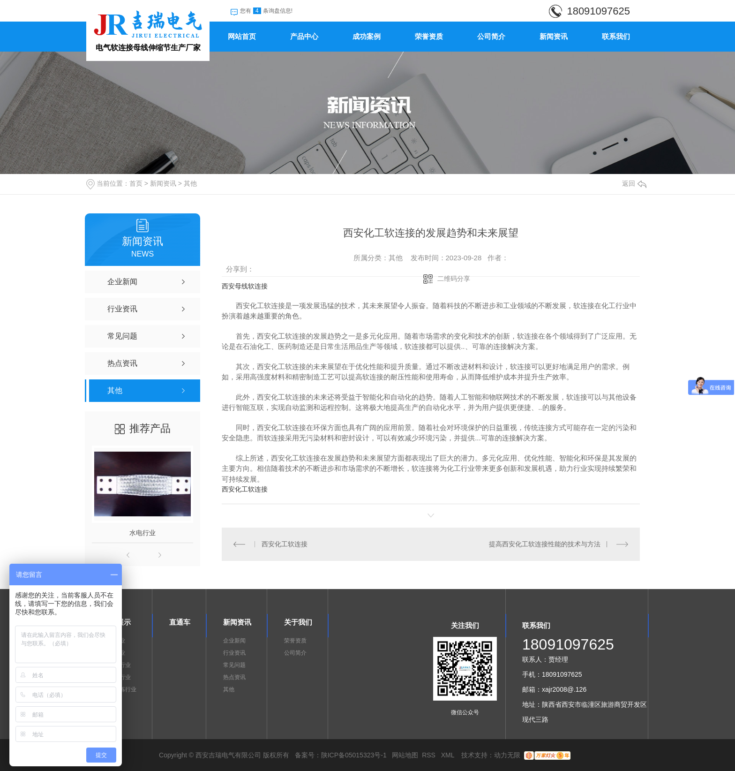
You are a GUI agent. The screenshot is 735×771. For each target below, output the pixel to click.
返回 (634, 183)
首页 (135, 183)
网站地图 (405, 755)
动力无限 (507, 755)
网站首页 (242, 36)
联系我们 (616, 36)
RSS (429, 755)
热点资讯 (234, 677)
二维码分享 (453, 278)
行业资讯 (234, 653)
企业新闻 (234, 640)
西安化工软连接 (245, 489)
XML (448, 755)
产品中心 (304, 36)
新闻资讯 (554, 36)
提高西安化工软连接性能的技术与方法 (544, 544)
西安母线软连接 (245, 286)
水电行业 (142, 533)
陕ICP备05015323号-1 (354, 755)
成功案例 (366, 36)
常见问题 (234, 665)
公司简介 (491, 36)
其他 (190, 183)
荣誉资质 (429, 36)
